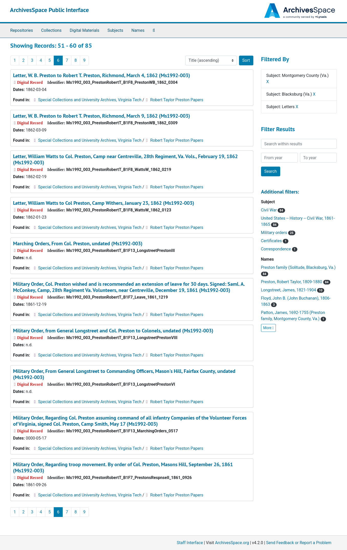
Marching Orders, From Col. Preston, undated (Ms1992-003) (78, 243)
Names (138, 30)
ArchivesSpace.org (232, 542)
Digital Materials (84, 30)
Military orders (278, 232)
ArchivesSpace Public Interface (49, 10)
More (268, 328)
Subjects (115, 30)
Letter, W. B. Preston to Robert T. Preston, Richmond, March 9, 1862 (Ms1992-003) (101, 116)
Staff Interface (190, 542)
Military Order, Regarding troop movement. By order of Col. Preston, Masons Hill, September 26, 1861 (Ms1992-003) (123, 467)
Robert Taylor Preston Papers (176, 99)
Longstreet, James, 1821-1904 (292, 290)
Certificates (274, 240)
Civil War (273, 210)
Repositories (21, 30)
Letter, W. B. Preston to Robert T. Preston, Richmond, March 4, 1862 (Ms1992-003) (101, 75)
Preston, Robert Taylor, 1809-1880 (295, 281)
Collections (51, 30)
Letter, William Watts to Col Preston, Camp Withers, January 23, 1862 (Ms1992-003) (103, 203)
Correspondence (279, 249)
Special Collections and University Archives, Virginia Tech (89, 99)
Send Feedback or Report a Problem (298, 542)
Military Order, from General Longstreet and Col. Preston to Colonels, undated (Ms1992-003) (113, 330)
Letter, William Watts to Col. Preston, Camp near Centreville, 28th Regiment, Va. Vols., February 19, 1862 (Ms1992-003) (125, 159)
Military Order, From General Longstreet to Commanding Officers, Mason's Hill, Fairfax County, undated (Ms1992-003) (124, 374)
